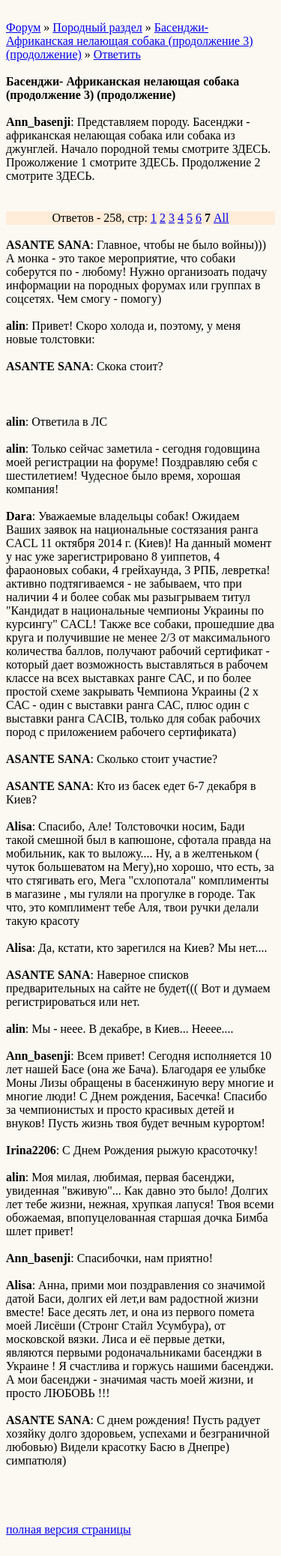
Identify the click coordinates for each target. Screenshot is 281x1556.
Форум (23, 27)
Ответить (117, 54)
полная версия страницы (68, 1529)
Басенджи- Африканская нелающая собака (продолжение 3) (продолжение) (129, 41)
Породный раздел (97, 27)
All (221, 217)
